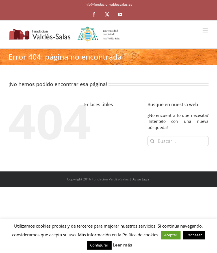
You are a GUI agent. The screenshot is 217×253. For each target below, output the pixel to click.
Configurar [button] (99, 245)
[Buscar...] (178, 141)
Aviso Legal (141, 179)
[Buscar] (152, 141)
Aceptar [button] (170, 234)
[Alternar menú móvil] (206, 30)
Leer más (122, 245)
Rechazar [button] (194, 234)
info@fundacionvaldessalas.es (108, 4)
